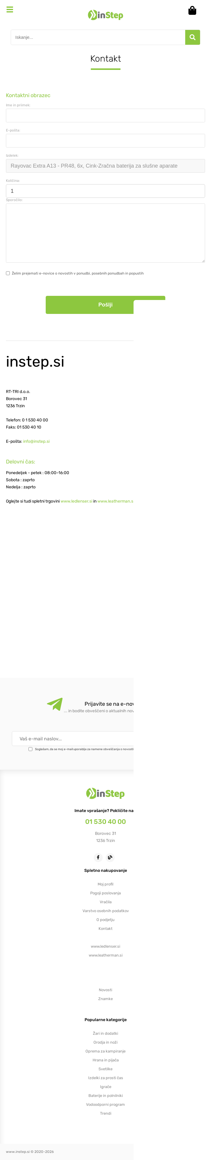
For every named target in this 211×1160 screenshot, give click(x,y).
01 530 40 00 (105, 822)
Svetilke (105, 1069)
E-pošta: (13, 130)
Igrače (105, 1086)
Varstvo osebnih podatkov (106, 911)
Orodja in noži (105, 1042)
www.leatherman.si (115, 501)
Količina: (13, 181)
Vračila (106, 902)
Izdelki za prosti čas (105, 1078)
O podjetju (105, 919)
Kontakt (105, 928)
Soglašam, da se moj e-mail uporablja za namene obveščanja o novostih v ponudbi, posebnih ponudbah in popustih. (115, 749)
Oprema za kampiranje (105, 1051)
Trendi (105, 1113)
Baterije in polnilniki (105, 1095)
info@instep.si (36, 441)
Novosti (105, 990)
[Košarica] (194, 10)
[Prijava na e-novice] (181, 738)
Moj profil (105, 884)
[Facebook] (100, 857)
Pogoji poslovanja (105, 893)
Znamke (105, 999)
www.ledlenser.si (76, 501)
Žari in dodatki (105, 1033)
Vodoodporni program (105, 1104)
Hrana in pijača (106, 1060)
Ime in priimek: (18, 105)
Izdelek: (12, 155)
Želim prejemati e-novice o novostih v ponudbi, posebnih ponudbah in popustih (78, 273)
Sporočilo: (14, 200)
